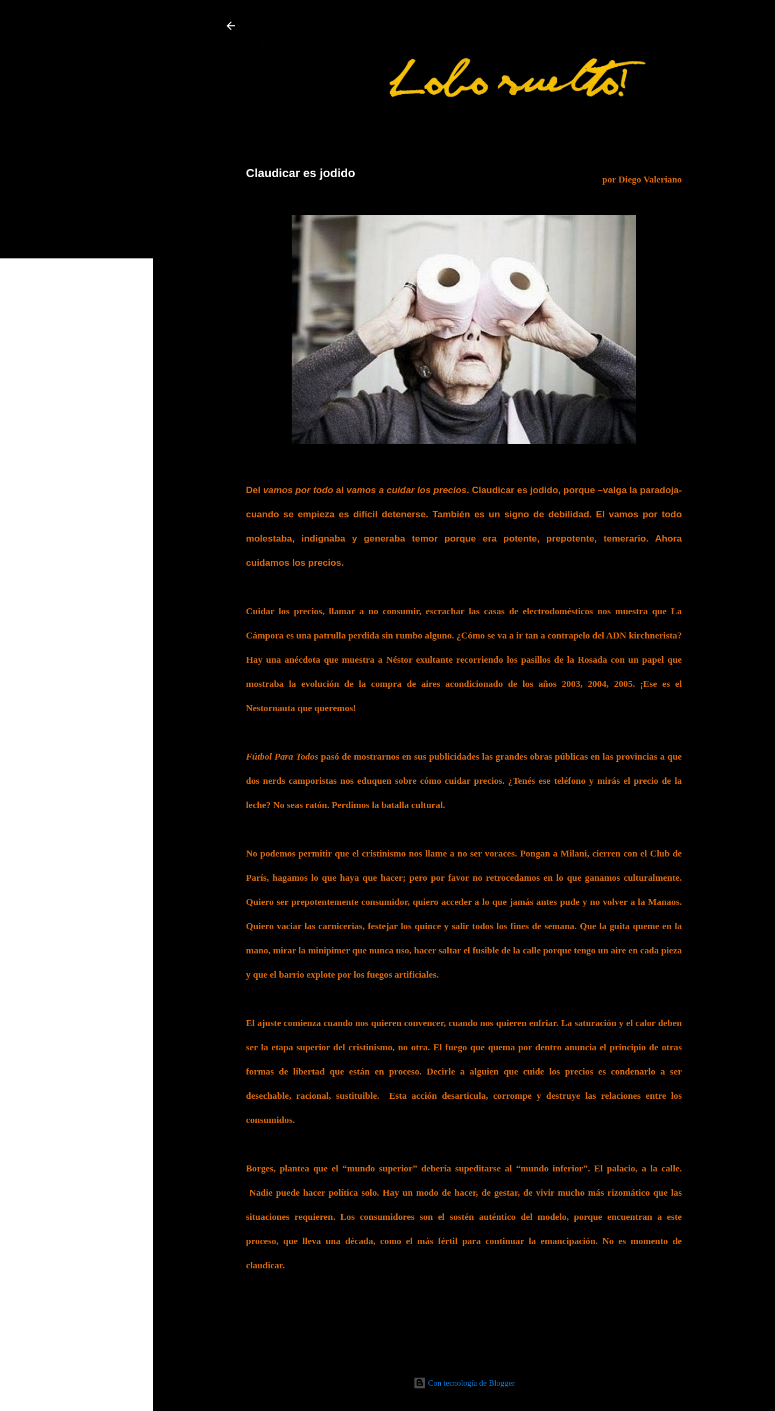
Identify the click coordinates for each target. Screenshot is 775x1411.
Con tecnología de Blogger (464, 1383)
